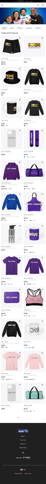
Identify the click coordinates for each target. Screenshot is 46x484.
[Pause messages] (44, 1)
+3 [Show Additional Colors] (34, 189)
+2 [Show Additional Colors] (34, 157)
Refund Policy (23, 447)
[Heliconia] (8, 284)
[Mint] (26, 188)
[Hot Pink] (29, 188)
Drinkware (38, 28)
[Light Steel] (3, 220)
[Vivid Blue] (27, 188)
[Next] (43, 418)
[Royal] (5, 188)
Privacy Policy (18, 473)
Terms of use (27, 473)
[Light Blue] (9, 284)
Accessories (29, 28)
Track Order (23, 440)
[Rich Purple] (6, 125)
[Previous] (2, 418)
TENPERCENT (20, 1)
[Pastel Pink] (32, 220)
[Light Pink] (6, 284)
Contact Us (23, 444)
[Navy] (9, 188)
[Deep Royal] (3, 347)
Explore (4, 28)
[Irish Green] (30, 284)
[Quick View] (19, 38)
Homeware (20, 28)
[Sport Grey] (32, 284)
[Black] (24, 125)
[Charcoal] (8, 379)
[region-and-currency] (23, 470)
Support (23, 436)
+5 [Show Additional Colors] (11, 379)
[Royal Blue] (32, 188)
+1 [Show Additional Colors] (11, 189)
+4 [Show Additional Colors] (34, 379)
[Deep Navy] (3, 125)
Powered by (23, 458)
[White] (3, 94)
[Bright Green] (29, 411)
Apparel (12, 28)
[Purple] (24, 284)
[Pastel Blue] (27, 220)
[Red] (6, 188)
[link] (11, 46)
